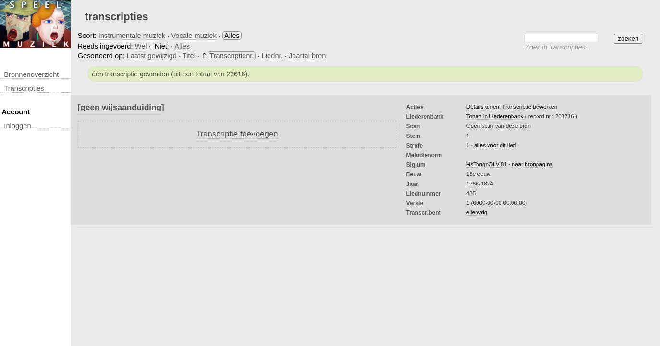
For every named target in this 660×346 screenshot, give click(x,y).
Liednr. (273, 56)
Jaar (412, 184)
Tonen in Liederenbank (495, 116)
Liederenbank (425, 116)
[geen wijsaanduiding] (121, 107)
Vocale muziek (194, 35)
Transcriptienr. (231, 56)
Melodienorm (424, 155)
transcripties (24, 88)
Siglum (416, 164)
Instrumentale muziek (131, 35)
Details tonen (482, 106)
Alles (182, 46)
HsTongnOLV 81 (486, 164)
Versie (414, 203)
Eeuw (413, 174)
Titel (190, 56)
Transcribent (423, 213)
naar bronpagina (532, 164)
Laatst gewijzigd (153, 56)
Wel (141, 46)
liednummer (423, 193)
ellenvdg (477, 212)
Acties (415, 107)
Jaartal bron (307, 56)
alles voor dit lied (495, 145)
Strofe (414, 145)
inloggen (17, 126)
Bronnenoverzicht (31, 74)
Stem (413, 136)
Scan (413, 126)
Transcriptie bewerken (529, 106)
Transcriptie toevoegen (237, 133)
